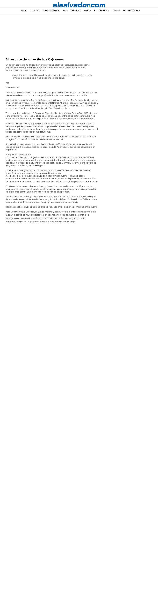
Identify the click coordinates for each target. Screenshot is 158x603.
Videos (87, 10)
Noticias (35, 10)
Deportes (76, 10)
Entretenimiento (51, 10)
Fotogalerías (101, 10)
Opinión (116, 10)
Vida (65, 10)
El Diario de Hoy (131, 10)
